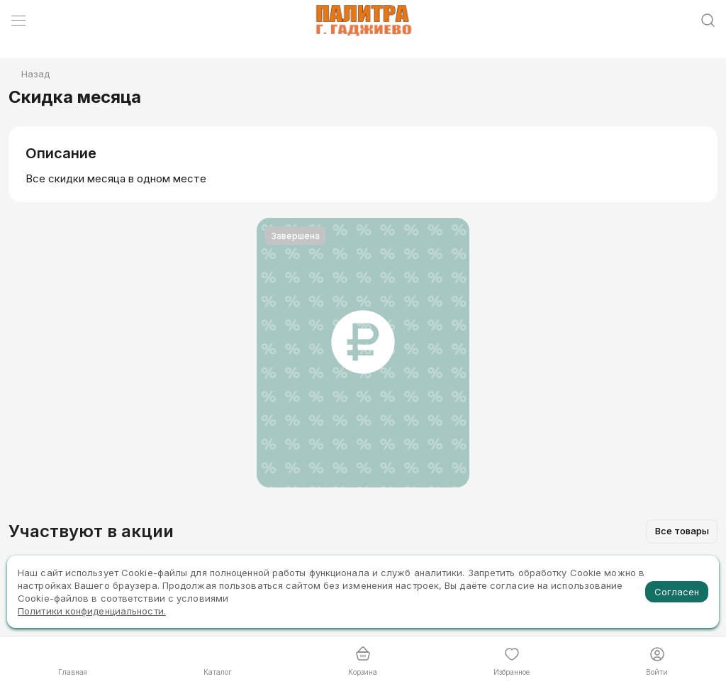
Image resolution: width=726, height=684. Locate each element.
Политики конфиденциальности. (92, 611)
